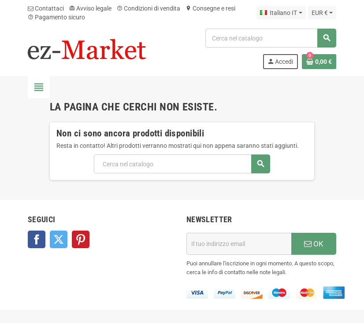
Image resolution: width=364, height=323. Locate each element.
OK (313, 243)
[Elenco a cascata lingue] (280, 12)
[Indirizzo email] (238, 244)
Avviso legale (90, 8)
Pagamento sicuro (56, 17)
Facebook (36, 239)
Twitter (58, 239)
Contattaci (46, 8)
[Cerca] (270, 38)
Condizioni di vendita (148, 8)
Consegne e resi (210, 8)
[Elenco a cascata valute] (322, 12)
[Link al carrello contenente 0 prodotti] (319, 61)
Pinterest (80, 239)
